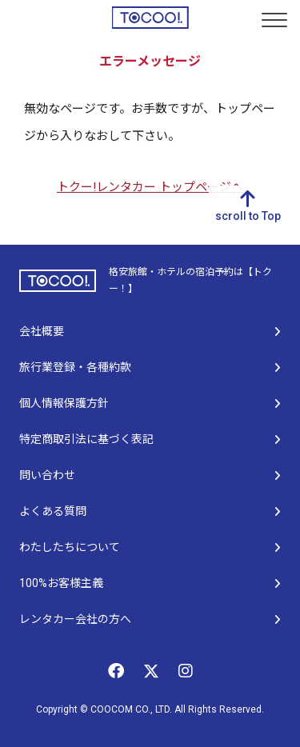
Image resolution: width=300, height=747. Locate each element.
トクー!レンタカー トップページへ (150, 187)
